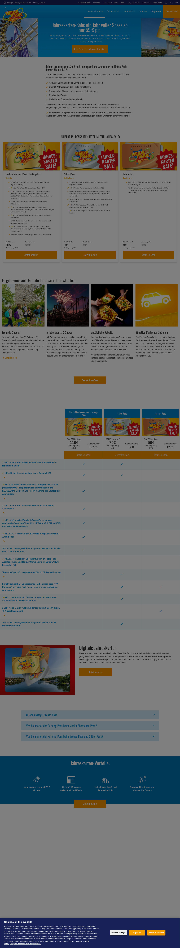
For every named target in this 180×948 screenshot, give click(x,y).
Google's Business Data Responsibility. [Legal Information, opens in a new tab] (25, 944)
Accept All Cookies (156, 933)
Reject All (137, 933)
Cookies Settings (118, 933)
